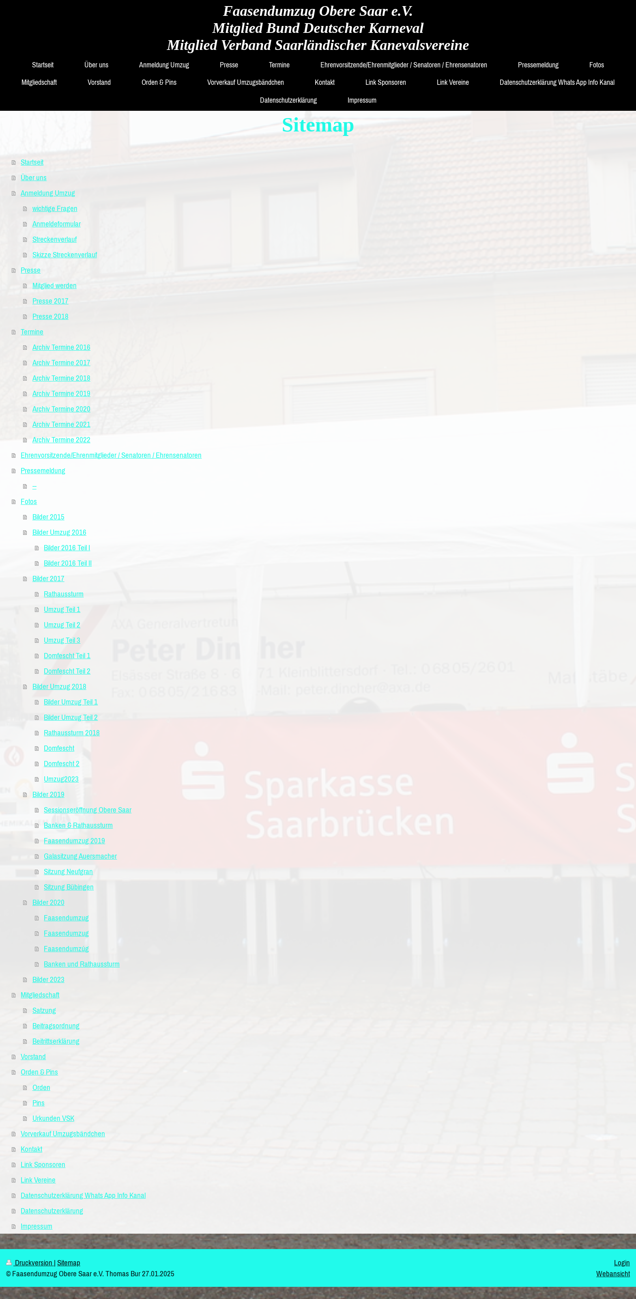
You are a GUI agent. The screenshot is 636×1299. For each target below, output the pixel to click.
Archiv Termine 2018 (61, 377)
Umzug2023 (61, 778)
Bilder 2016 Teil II (68, 562)
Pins (38, 1102)
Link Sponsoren (43, 1164)
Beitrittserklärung (56, 1040)
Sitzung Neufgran (68, 871)
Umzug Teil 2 (62, 624)
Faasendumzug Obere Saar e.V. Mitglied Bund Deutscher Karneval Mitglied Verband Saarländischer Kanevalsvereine (318, 28)
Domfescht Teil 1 (67, 655)
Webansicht (613, 1273)
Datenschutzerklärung (52, 1210)
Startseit (32, 161)
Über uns (34, 177)
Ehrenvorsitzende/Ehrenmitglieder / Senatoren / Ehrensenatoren (111, 454)
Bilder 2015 (48, 516)
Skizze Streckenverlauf (64, 254)
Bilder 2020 (48, 902)
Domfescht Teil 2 (67, 670)
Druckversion (30, 1262)
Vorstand (33, 1056)
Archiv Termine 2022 (61, 439)
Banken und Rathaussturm (82, 963)
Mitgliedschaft (40, 994)
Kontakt (31, 1148)
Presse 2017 (50, 300)
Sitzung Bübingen (69, 886)
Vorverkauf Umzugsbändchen (63, 1133)
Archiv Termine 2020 (61, 408)
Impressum (36, 1225)
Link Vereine (38, 1179)
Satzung (44, 1010)
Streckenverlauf (54, 239)
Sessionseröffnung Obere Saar (87, 809)
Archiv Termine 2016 (61, 347)
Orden (41, 1087)
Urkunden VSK (53, 1118)
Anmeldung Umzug (48, 192)
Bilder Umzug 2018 (59, 686)
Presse (31, 269)
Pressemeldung (43, 470)
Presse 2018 (50, 316)
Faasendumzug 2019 (74, 840)
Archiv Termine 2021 (61, 424)
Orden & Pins (39, 1071)
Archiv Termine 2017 (61, 362)
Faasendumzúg (66, 948)
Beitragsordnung (56, 1025)
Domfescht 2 (62, 763)
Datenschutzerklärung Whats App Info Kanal (83, 1195)
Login (622, 1262)
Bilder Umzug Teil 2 (71, 717)
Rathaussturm (64, 593)
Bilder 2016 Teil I (67, 547)
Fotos (29, 501)
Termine (32, 331)
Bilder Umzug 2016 (59, 532)
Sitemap (68, 1262)
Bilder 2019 (48, 794)
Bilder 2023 (48, 979)
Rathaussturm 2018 (72, 732)
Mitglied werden (54, 285)
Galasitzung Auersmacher (80, 855)
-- (34, 485)
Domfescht (59, 747)
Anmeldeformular (56, 223)
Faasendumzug (66, 917)
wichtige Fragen (54, 208)
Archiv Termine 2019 (61, 393)
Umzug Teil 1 (62, 609)
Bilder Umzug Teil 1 (71, 701)
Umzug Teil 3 (62, 639)
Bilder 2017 (48, 578)
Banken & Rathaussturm (78, 825)
